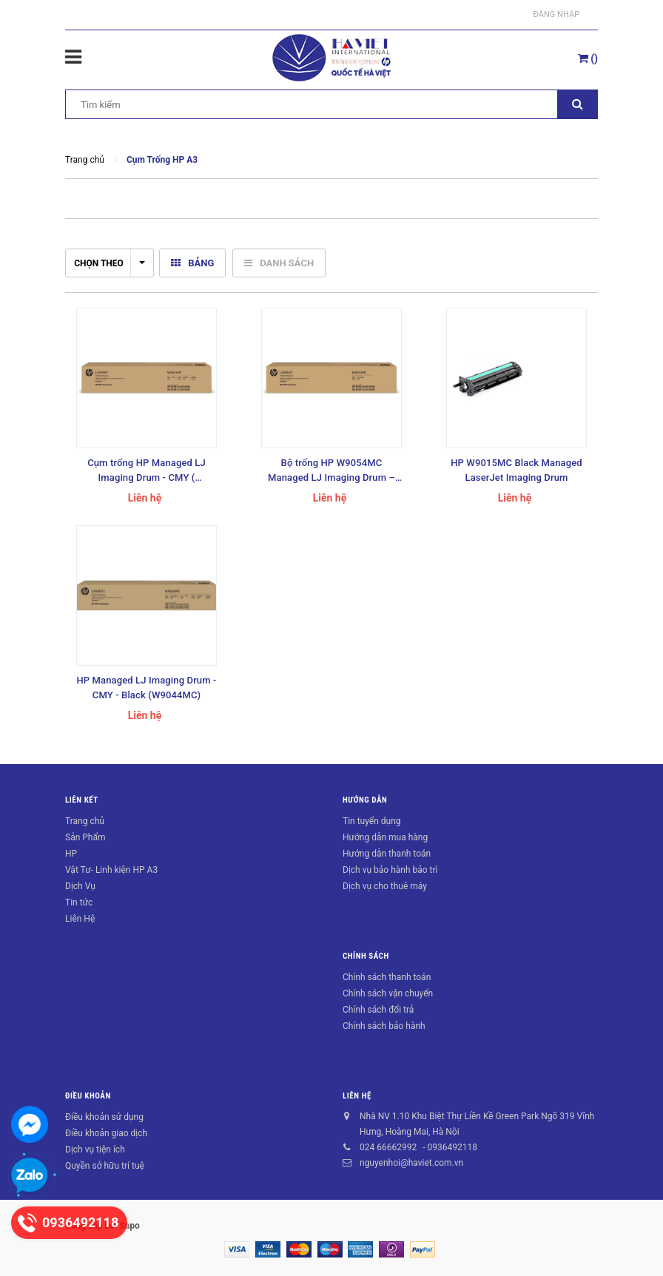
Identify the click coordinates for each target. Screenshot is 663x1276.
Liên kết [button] (81, 800)
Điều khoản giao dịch (106, 1133)
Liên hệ (357, 1096)
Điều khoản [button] (88, 1096)
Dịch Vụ (80, 886)
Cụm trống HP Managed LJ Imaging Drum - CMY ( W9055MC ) (146, 471)
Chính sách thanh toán (387, 977)
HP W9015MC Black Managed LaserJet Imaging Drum (516, 470)
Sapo (129, 1226)
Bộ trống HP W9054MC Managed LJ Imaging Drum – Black (331, 471)
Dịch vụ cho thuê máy (385, 886)
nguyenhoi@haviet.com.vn (411, 1163)
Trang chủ (84, 821)
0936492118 (452, 1147)
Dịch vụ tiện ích (95, 1149)
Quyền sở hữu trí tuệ (104, 1166)
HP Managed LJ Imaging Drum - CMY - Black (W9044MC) (146, 688)
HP (71, 853)
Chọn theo (109, 263)
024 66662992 (388, 1147)
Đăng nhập (556, 14)
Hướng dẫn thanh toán (387, 853)
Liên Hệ (80, 919)
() (588, 58)
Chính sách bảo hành (384, 1026)
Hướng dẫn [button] (365, 800)
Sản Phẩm (85, 837)
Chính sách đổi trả (378, 1010)
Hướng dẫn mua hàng (385, 837)
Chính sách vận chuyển (388, 993)
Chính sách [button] (366, 956)
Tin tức (78, 902)
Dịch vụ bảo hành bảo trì (390, 870)
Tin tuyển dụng (372, 821)
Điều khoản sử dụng (104, 1117)
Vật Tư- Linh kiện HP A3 (111, 870)
